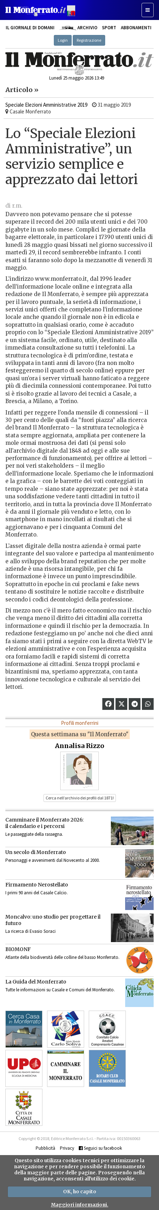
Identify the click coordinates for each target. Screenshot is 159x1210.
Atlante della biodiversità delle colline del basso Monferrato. (62, 957)
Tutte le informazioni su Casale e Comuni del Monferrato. (60, 990)
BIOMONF (18, 949)
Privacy (67, 1148)
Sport (109, 28)
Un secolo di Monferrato (35, 852)
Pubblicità (45, 1148)
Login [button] (63, 40)
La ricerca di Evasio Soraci (30, 931)
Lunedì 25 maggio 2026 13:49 (76, 78)
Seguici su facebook (100, 1148)
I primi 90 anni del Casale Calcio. (36, 893)
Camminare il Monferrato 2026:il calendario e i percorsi (44, 823)
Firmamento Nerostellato (36, 884)
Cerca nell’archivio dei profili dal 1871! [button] (80, 797)
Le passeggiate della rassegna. (34, 834)
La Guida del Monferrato (35, 981)
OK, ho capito (79, 1192)
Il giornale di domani (30, 28)
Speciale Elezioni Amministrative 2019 (46, 104)
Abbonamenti (136, 28)
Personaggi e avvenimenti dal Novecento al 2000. (52, 860)
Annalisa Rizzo (79, 746)
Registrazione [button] (89, 40)
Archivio (78, 28)
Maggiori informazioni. (79, 1205)
